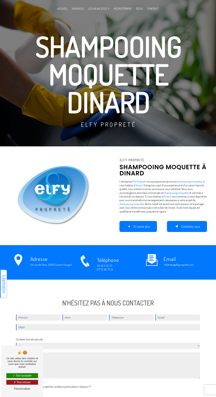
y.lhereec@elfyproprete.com (179, 261)
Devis (139, 8)
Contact (153, 8)
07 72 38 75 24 (105, 273)
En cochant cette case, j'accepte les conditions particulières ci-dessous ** (54, 383)
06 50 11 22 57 (104, 269)
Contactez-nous (187, 226)
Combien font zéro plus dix (29, 335)
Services (78, 8)
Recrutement (123, 8)
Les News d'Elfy (99, 8)
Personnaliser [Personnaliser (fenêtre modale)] (22, 388)
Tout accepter (22, 375)
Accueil (62, 8)
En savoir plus (138, 226)
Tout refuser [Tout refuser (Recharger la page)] (22, 382)
